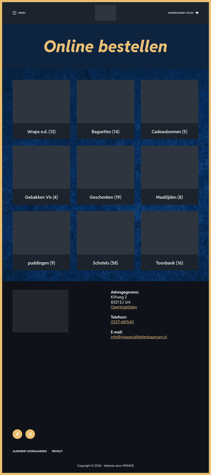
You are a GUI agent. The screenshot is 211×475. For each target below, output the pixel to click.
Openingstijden (124, 307)
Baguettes (105, 131)
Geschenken (105, 197)
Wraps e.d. (41, 131)
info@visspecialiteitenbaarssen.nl (139, 337)
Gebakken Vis (41, 197)
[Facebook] (17, 434)
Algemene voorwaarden (30, 451)
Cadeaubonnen (169, 131)
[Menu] (19, 13)
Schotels (105, 263)
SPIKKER (128, 466)
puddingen (41, 263)
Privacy (57, 451)
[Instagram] (30, 434)
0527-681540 (122, 322)
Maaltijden (169, 197)
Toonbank (169, 263)
